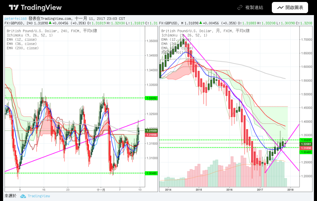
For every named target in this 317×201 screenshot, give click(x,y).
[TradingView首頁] (35, 7)
